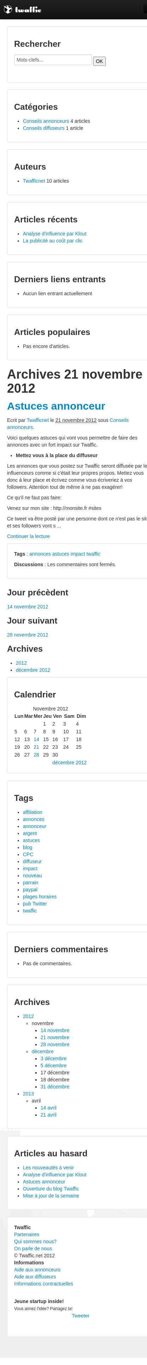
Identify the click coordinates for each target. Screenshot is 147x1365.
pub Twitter (35, 903)
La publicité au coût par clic (52, 241)
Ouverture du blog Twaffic (51, 1189)
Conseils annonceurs (46, 121)
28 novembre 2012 (27, 635)
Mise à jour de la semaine (51, 1196)
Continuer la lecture (28, 536)
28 (36, 755)
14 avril (48, 1108)
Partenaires (26, 1234)
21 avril (48, 1115)
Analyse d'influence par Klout (54, 233)
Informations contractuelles (43, 1284)
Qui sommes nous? (35, 1241)
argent (30, 833)
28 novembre (55, 1044)
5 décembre (54, 1065)
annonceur (34, 826)
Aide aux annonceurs (37, 1269)
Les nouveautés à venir (48, 1167)
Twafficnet (34, 181)
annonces (40, 554)
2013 (28, 1094)
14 (36, 739)
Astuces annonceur (56, 406)
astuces (60, 554)
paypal (30, 889)
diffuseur (32, 861)
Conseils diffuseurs (44, 128)
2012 (21, 663)
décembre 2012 (33, 670)
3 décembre (54, 1058)
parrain (30, 882)
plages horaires (40, 896)
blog (27, 847)
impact (78, 554)
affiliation (32, 812)
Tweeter (81, 1316)
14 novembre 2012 (27, 606)
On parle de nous (33, 1248)
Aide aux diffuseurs (35, 1276)
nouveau (32, 875)
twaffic (93, 554)
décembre (43, 1051)
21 (36, 747)
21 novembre (55, 1037)
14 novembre (55, 1030)
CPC (28, 854)
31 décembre (55, 1086)
